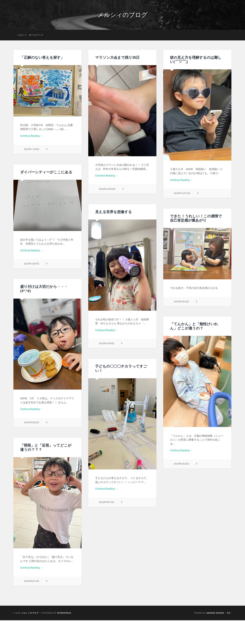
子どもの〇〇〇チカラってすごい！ (121, 369)
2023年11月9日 (31, 150)
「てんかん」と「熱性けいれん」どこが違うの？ (194, 326)
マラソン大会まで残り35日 (117, 58)
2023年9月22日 (31, 423)
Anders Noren (215, 613)
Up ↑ (229, 613)
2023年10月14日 (182, 194)
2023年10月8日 (106, 344)
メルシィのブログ (122, 15)
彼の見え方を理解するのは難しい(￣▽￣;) (196, 60)
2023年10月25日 (107, 190)
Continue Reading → (32, 136)
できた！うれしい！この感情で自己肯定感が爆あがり (196, 218)
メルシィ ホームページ (30, 35)
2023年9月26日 (181, 302)
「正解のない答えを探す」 (42, 58)
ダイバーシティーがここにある (46, 172)
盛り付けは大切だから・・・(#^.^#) (44, 289)
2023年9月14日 (106, 503)
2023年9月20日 (181, 465)
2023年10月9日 (31, 265)
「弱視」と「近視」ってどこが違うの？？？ (45, 448)
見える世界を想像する (113, 212)
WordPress (64, 613)
